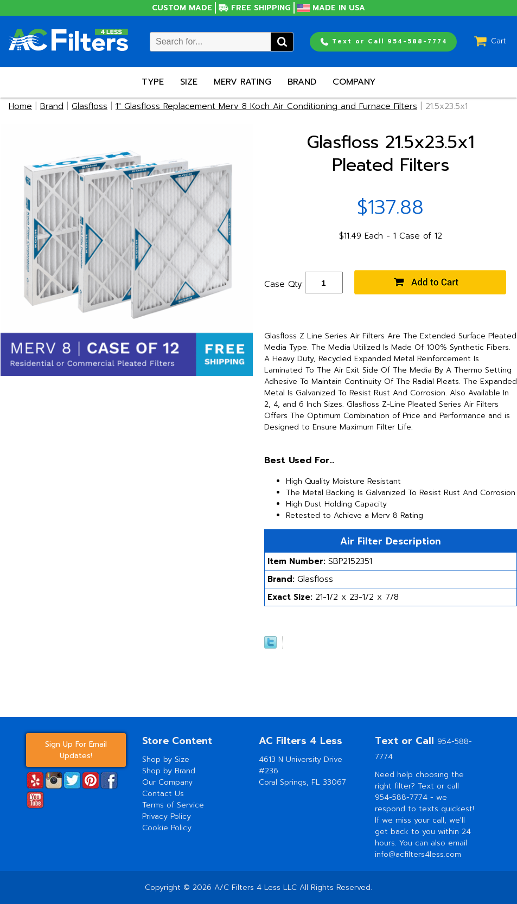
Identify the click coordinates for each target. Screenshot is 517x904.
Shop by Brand (168, 771)
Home (20, 106)
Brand (302, 81)
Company (354, 81)
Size (188, 81)
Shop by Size (165, 759)
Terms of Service (173, 805)
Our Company (167, 782)
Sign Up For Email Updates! (76, 750)
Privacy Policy (166, 816)
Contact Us (163, 793)
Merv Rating (242, 81)
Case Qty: (284, 284)
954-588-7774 (402, 797)
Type (153, 81)
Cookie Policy (167, 828)
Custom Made (182, 8)
